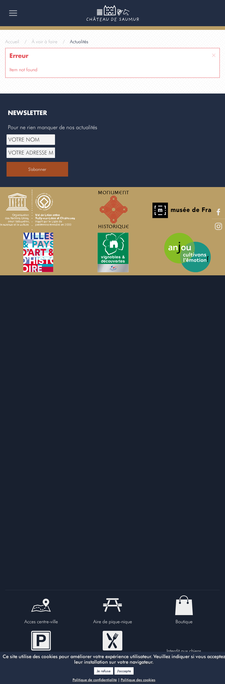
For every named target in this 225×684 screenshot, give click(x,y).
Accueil (12, 41)
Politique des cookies (138, 680)
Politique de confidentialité (95, 680)
